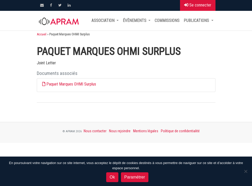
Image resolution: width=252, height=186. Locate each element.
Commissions (167, 20)
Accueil (41, 34)
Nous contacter (95, 131)
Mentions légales (145, 131)
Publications (197, 20)
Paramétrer (134, 177)
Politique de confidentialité (180, 131)
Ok (112, 177)
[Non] (245, 171)
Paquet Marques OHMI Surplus (71, 84)
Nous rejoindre (120, 131)
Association (103, 20)
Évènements (135, 20)
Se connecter (197, 5)
